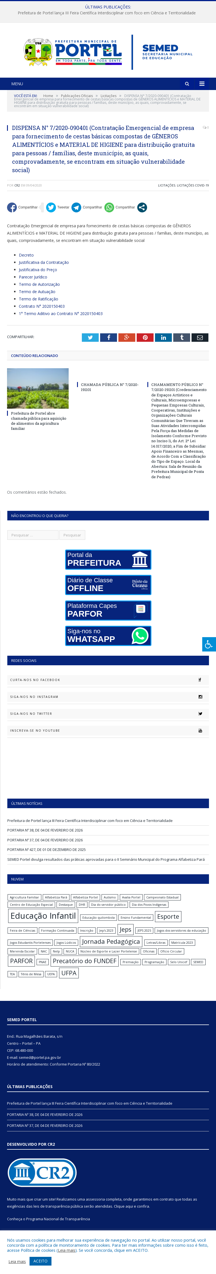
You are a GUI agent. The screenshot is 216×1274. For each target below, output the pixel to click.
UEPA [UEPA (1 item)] (51, 981)
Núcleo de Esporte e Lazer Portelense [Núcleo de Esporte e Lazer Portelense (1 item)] (108, 958)
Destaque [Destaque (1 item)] (66, 912)
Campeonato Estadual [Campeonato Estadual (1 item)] (162, 904)
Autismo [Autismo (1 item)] (110, 904)
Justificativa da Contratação (44, 269)
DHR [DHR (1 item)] (82, 912)
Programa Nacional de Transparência (58, 1225)
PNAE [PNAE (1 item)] (42, 969)
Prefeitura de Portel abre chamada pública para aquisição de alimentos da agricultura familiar (38, 427)
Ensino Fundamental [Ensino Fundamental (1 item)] (136, 925)
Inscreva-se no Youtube (109, 738)
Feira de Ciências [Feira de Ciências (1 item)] (22, 938)
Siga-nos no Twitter (109, 721)
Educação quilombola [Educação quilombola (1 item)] (98, 925)
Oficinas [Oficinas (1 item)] (148, 958)
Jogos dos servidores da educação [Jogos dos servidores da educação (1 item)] (181, 938)
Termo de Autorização (39, 291)
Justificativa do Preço (38, 276)
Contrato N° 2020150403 (42, 313)
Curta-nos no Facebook (109, 687)
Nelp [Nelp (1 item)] (56, 958)
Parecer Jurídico (33, 284)
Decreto (26, 262)
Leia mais (66, 1250)
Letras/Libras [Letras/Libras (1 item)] (156, 950)
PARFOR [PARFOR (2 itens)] (21, 967)
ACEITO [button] (40, 1261)
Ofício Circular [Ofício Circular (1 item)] (171, 958)
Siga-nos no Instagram (109, 704)
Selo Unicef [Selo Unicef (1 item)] (178, 969)
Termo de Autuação (37, 298)
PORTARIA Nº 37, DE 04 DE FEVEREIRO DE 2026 (45, 846)
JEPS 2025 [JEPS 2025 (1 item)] (144, 938)
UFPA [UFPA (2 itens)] (68, 980)
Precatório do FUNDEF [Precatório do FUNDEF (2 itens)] (84, 967)
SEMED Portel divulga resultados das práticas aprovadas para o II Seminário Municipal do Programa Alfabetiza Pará (106, 866)
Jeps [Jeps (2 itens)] (125, 936)
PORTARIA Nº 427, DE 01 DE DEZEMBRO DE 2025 (46, 856)
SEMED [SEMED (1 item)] (198, 969)
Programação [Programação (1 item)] (154, 969)
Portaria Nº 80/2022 (84, 1071)
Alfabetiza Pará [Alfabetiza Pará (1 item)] (56, 904)
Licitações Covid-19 (193, 192)
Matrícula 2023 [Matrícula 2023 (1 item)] (182, 950)
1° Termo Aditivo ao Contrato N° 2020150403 (61, 320)
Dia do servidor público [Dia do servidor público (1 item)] (108, 912)
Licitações (166, 192)
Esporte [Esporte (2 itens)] (168, 923)
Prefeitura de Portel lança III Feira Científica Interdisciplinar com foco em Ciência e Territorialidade (107, 12)
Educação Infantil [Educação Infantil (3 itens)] (43, 922)
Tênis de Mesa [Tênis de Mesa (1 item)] (31, 981)
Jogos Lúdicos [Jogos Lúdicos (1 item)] (66, 950)
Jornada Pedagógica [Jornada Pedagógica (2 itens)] (111, 948)
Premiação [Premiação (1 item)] (131, 969)
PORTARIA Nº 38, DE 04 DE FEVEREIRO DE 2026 (45, 837)
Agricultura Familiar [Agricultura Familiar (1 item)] (24, 904)
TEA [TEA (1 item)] (12, 981)
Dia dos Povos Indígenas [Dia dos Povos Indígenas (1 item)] (149, 912)
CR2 (17, 192)
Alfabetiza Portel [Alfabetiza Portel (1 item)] (85, 904)
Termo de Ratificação (38, 306)
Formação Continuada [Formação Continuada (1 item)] (57, 938)
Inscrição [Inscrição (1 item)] (86, 938)
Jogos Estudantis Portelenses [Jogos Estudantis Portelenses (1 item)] (30, 950)
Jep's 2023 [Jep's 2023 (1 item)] (106, 938)
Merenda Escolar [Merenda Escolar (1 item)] (22, 958)
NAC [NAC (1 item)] (44, 958)
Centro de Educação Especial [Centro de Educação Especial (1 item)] (31, 912)
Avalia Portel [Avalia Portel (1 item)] (131, 904)
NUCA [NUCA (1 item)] (70, 958)
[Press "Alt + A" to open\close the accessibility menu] (209, 644)
